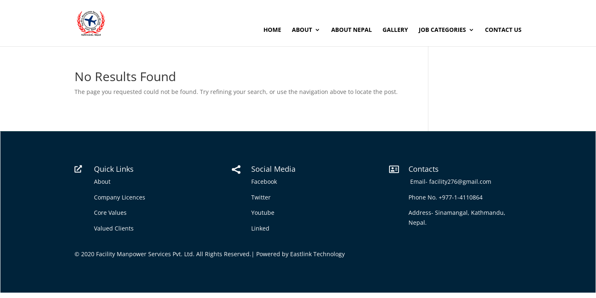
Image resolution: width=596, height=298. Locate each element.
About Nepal (351, 30)
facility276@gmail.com (462, 181)
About (302, 30)
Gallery (395, 30)
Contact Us (503, 30)
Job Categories (442, 30)
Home (272, 30)
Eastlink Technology (317, 254)
